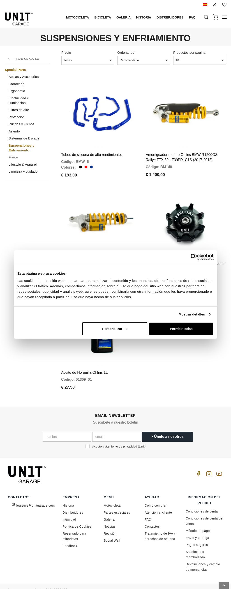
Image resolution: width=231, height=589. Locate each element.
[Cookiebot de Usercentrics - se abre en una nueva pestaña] (194, 257)
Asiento (14, 131)
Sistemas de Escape (24, 138)
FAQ (148, 506)
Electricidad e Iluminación (19, 100)
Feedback (70, 533)
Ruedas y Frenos (21, 124)
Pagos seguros (197, 532)
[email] (116, 424)
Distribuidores (170, 17)
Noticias (110, 513)
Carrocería (17, 84)
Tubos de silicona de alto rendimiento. (91, 150)
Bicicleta (102, 17)
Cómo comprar (155, 492)
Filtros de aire (19, 110)
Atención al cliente (158, 499)
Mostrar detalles (192, 314)
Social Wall (112, 527)
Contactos (152, 513)
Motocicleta (77, 17)
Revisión (110, 520)
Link (142, 433)
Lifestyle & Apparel (23, 164)
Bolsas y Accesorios (24, 77)
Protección (17, 117)
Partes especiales (117, 499)
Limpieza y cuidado (23, 171)
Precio (66, 52)
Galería (123, 17)
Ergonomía (17, 91)
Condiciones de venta (202, 498)
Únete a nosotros (167, 423)
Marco (13, 157)
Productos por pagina (189, 52)
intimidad (69, 506)
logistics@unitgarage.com (35, 492)
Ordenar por (126, 52)
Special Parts (15, 70)
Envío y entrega (197, 525)
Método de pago (198, 518)
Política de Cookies (77, 513)
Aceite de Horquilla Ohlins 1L (84, 360)
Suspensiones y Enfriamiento (21, 148)
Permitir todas (181, 328)
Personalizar (115, 328)
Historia (143, 17)
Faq (192, 17)
